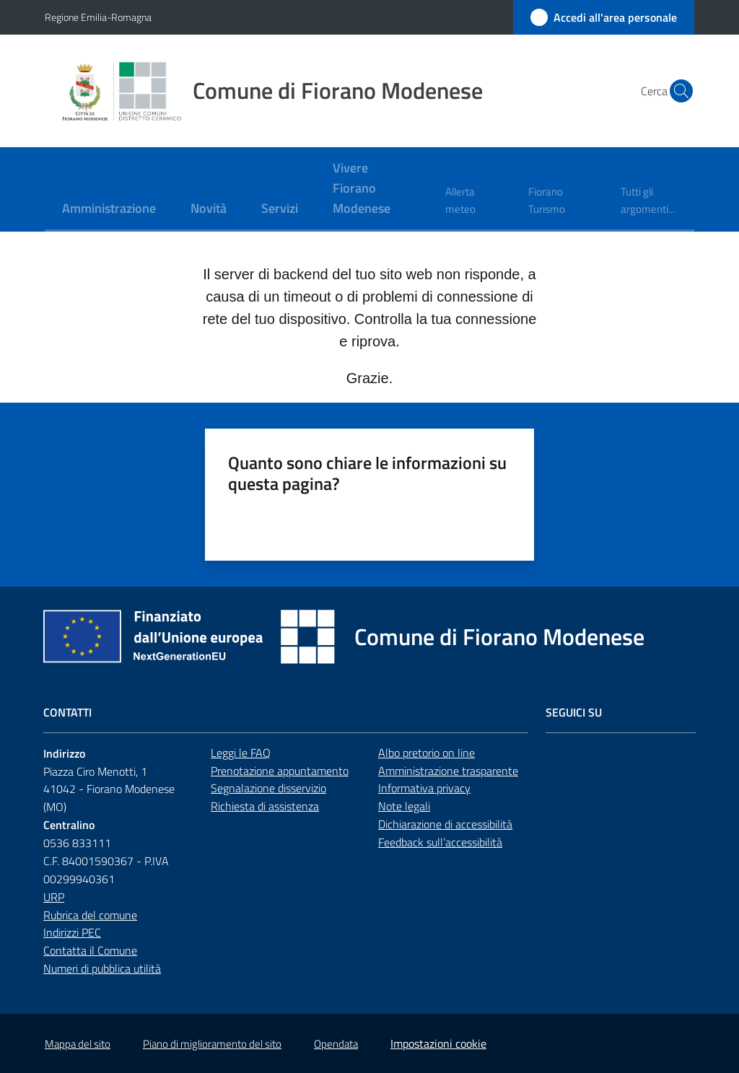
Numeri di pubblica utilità (102, 968)
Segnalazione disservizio (268, 788)
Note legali (404, 806)
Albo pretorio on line (426, 752)
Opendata (336, 1043)
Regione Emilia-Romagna (98, 17)
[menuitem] (109, 210)
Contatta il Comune (90, 950)
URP (53, 897)
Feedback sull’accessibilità (440, 842)
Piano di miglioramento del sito (212, 1043)
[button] (677, 91)
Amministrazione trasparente (448, 770)
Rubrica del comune (90, 915)
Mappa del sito (77, 1043)
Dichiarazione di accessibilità (445, 824)
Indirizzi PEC (72, 932)
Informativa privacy (424, 788)
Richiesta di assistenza (265, 806)
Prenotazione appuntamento (280, 770)
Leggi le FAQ (241, 752)
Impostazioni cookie (438, 1043)
